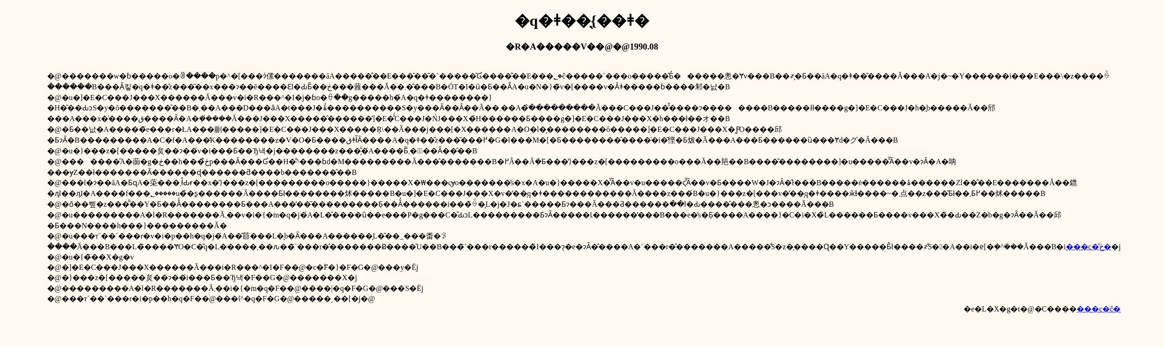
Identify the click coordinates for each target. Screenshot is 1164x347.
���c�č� (1099, 309)
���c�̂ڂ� (1088, 247)
